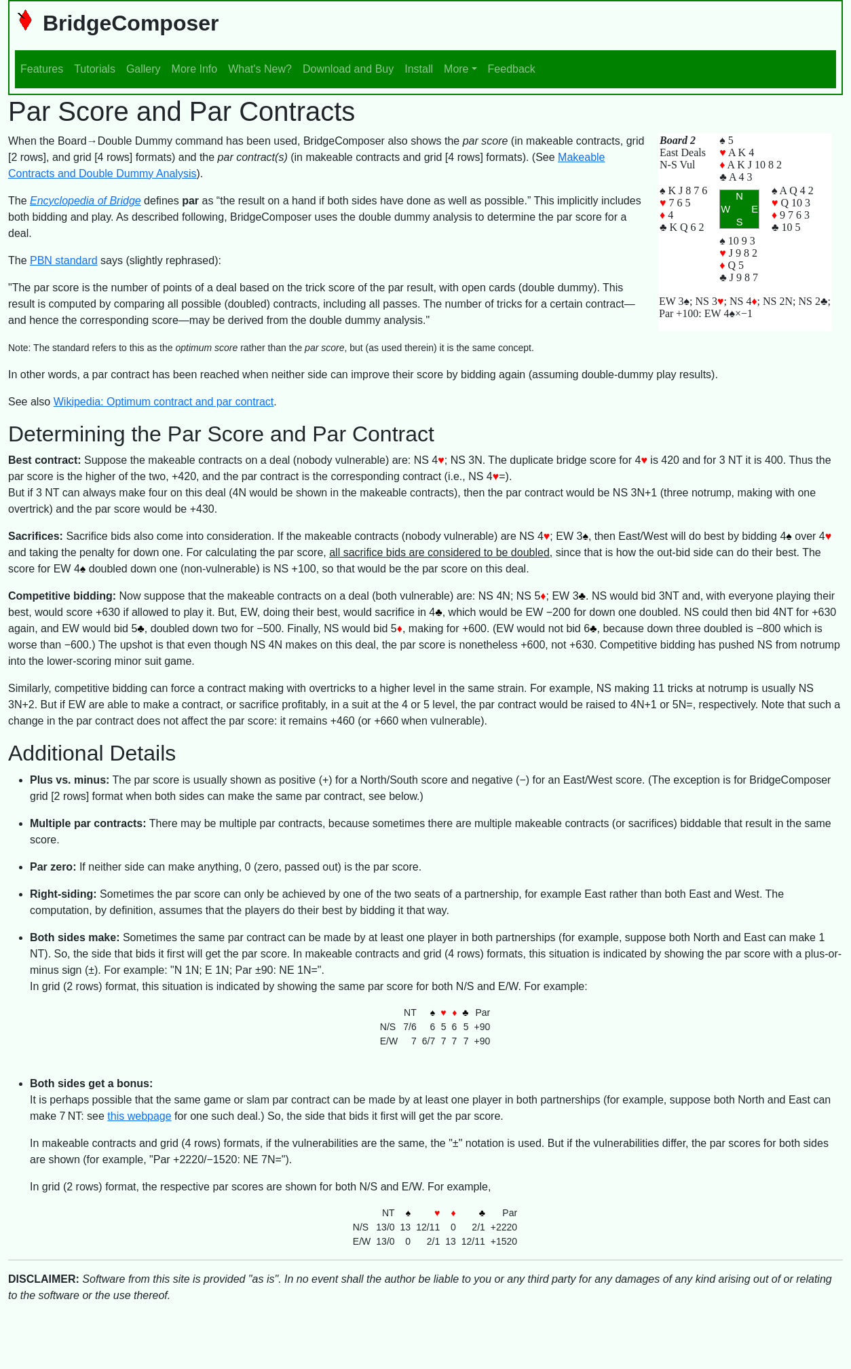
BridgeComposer (117, 23)
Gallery (143, 69)
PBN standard (64, 260)
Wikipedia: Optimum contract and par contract (164, 401)
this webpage (139, 1116)
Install (418, 69)
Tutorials (94, 69)
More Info (195, 69)
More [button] (456, 69)
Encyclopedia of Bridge (85, 200)
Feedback (511, 69)
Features (41, 69)
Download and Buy (348, 69)
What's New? (260, 69)
